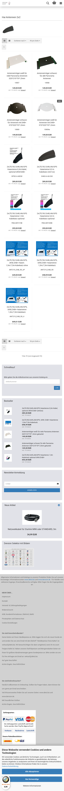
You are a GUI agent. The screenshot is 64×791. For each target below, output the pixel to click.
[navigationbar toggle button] (60, 3)
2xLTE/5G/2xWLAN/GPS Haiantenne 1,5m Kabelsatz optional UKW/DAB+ (17, 216)
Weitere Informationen (32, 786)
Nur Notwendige (32, 779)
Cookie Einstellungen (9, 623)
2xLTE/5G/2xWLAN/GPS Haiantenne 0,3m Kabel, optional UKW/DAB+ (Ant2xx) (17, 169)
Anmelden (32, 490)
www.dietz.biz (29, 580)
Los (57, 388)
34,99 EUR (32, 534)
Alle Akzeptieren (32, 771)
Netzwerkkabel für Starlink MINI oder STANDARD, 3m (32, 529)
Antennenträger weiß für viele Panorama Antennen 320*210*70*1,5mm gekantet (17, 76)
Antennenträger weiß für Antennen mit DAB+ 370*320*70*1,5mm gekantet (47, 122)
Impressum (6, 597)
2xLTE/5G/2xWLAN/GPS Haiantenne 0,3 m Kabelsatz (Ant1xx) (47, 169)
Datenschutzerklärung (10, 766)
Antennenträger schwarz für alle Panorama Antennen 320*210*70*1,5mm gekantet (47, 76)
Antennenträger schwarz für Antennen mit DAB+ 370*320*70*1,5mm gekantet (17, 122)
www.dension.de (44, 580)
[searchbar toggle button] (47, 3)
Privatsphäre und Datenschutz (13, 619)
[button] (4, 40)
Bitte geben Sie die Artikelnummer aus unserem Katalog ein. (26, 377)
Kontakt (5, 601)
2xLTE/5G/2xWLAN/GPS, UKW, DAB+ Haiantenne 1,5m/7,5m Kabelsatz (47, 262)
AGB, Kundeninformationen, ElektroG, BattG (18, 614)
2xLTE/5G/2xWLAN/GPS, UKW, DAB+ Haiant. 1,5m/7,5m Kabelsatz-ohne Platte (17, 263)
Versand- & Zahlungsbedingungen (14, 605)
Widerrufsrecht (7, 610)
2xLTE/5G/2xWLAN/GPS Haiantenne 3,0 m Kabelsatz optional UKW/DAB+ (47, 216)
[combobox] (20, 40)
